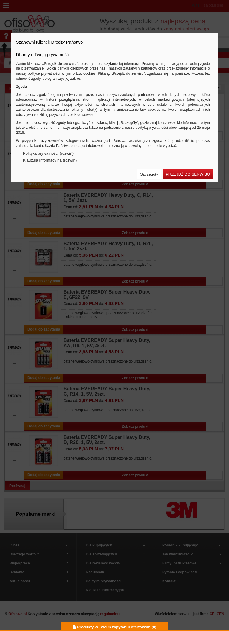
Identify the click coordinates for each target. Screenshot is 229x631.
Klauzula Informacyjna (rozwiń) (50, 160)
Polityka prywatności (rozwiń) (48, 153)
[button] (149, 174)
